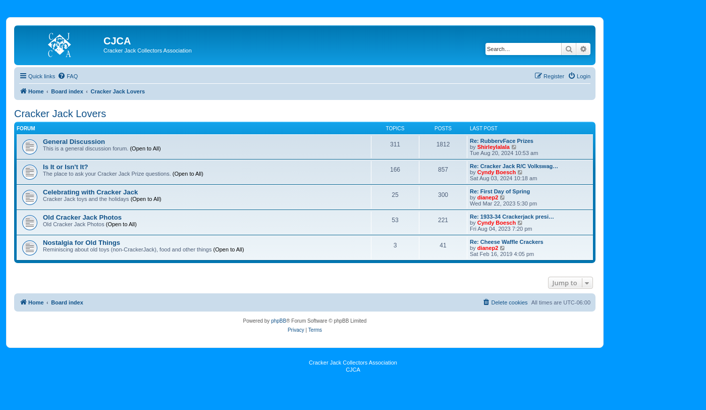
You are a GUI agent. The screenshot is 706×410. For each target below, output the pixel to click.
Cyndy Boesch (496, 172)
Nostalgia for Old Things (81, 242)
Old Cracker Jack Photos (82, 217)
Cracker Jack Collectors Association (353, 363)
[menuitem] (68, 76)
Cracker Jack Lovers (60, 113)
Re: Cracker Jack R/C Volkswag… (514, 166)
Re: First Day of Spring (500, 191)
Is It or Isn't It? (65, 167)
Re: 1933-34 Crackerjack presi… (512, 217)
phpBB (278, 321)
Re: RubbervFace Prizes (501, 141)
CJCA (353, 370)
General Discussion (74, 141)
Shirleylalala (493, 147)
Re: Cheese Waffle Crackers (507, 242)
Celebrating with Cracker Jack (90, 192)
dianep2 (488, 197)
